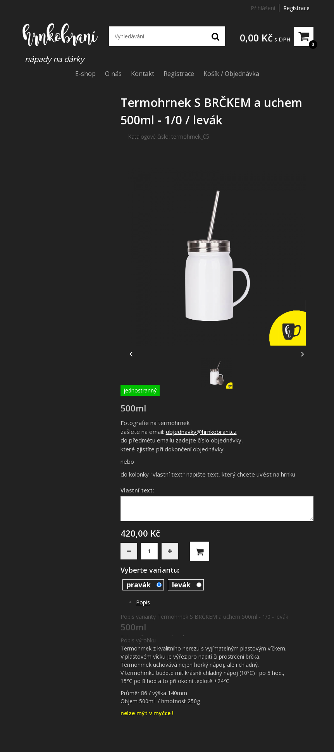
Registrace (296, 8)
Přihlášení (263, 8)
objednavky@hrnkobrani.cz (201, 431)
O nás (113, 73)
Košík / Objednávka (231, 73)
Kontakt (142, 73)
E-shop (85, 73)
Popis (143, 602)
